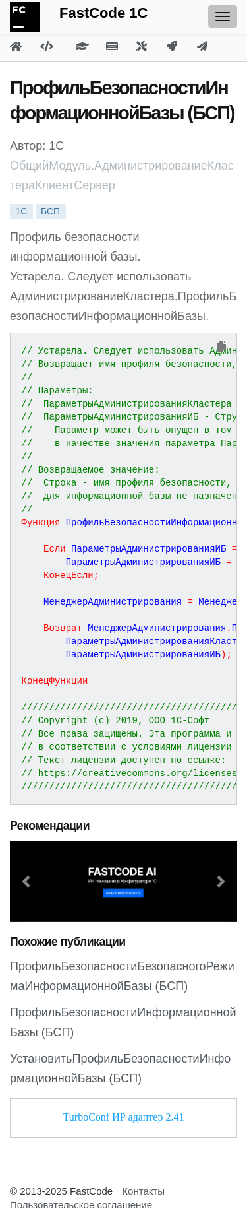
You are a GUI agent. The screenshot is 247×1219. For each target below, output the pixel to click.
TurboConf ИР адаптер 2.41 (123, 1117)
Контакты (143, 1191)
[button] (27, 881)
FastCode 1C (103, 13)
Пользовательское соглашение (81, 1204)
